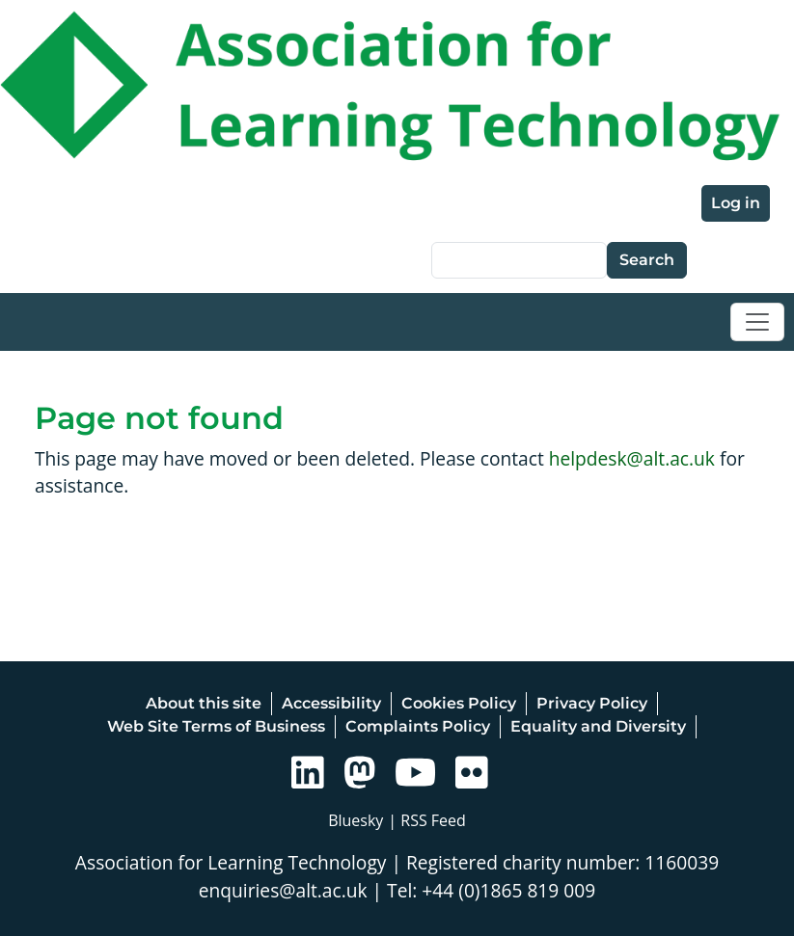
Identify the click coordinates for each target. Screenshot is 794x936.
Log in (735, 203)
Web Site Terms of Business (216, 726)
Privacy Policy (591, 703)
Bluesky (355, 820)
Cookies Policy (458, 703)
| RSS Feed (427, 820)
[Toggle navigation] (757, 322)
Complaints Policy (417, 726)
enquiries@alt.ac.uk (283, 890)
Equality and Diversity (598, 726)
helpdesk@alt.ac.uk (632, 458)
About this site (203, 703)
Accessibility (331, 703)
